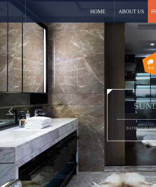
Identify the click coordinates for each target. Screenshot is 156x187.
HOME (120, 11)
